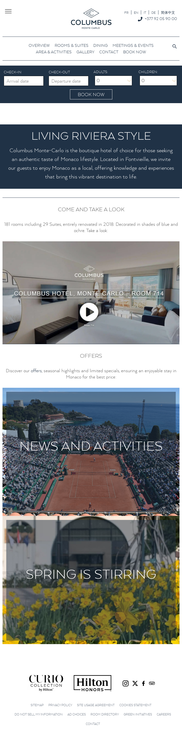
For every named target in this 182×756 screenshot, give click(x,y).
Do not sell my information (39, 714)
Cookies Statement (135, 705)
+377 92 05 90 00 (161, 18)
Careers (164, 714)
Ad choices (76, 714)
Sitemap (37, 705)
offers (36, 370)
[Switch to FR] (126, 12)
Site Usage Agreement (96, 705)
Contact (93, 724)
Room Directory (104, 714)
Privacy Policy (60, 705)
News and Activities (91, 446)
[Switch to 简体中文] (167, 12)
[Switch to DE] (153, 12)
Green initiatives (138, 714)
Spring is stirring (91, 574)
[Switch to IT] (145, 12)
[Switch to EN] (136, 12)
